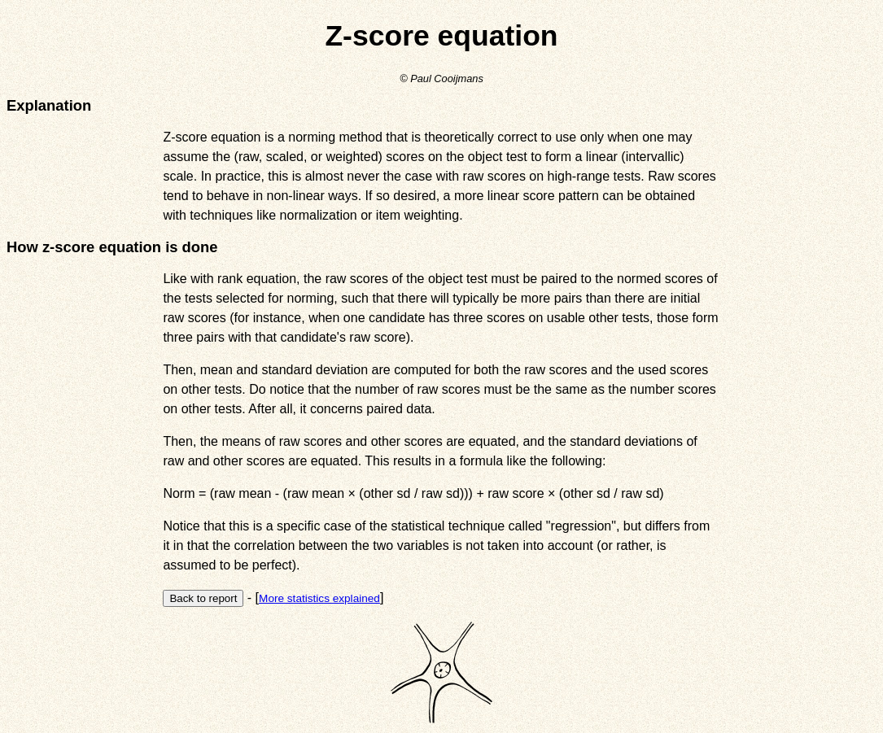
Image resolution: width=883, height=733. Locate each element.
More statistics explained (319, 598)
